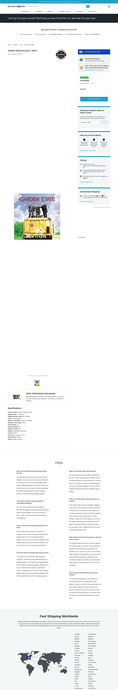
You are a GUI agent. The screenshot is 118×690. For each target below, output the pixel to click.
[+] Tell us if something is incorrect (102, 207)
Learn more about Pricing (86, 181)
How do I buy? (100, 69)
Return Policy (92, 150)
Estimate (104, 122)
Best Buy (15, 44)
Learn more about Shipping (86, 201)
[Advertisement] (94, 223)
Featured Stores (64, 11)
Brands (49, 11)
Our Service (25, 11)
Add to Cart (94, 99)
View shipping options (90, 69)
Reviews (79, 11)
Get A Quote (92, 11)
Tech (20, 44)
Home (9, 44)
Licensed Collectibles (29, 44)
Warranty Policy (84, 150)
